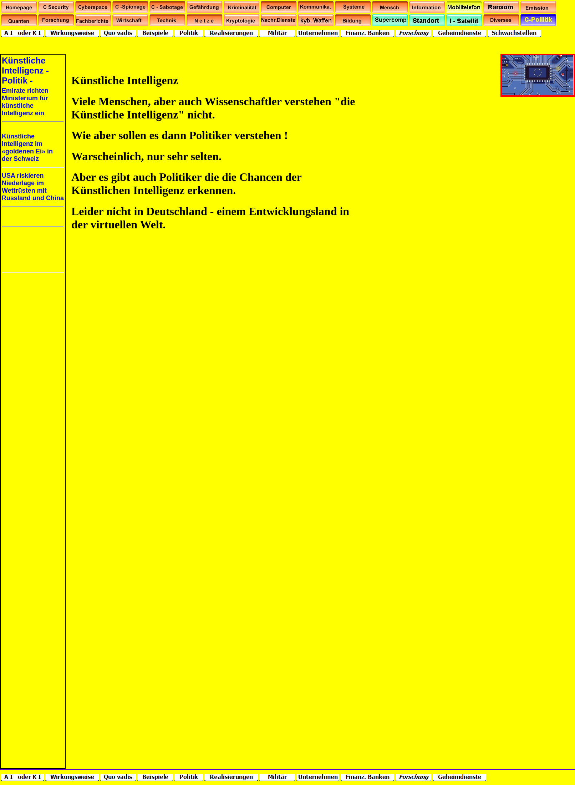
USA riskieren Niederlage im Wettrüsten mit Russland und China (33, 187)
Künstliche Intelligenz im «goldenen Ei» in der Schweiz (27, 147)
